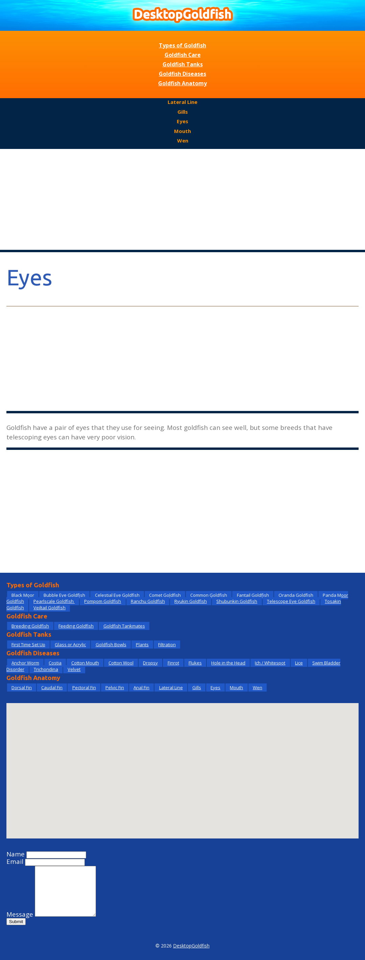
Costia (55, 663)
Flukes (195, 663)
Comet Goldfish (165, 595)
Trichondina (46, 669)
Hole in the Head (228, 663)
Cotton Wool (120, 663)
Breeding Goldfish (30, 626)
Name (15, 854)
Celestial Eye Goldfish (117, 595)
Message (19, 914)
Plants (142, 644)
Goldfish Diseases (182, 74)
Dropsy (150, 663)
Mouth (182, 131)
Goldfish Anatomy (182, 83)
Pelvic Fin (114, 687)
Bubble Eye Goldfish (64, 595)
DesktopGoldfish (191, 945)
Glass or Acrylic (70, 644)
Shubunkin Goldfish (236, 601)
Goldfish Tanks (183, 64)
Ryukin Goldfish (190, 601)
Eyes (182, 121)
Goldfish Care (183, 55)
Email (14, 861)
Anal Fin (141, 687)
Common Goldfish (208, 595)
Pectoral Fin (84, 687)
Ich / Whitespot (270, 663)
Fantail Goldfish (253, 595)
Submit (16, 921)
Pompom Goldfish (102, 601)
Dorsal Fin (21, 687)
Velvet (74, 669)
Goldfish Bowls (111, 644)
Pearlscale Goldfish (54, 601)
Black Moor (22, 595)
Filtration (167, 644)
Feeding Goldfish (76, 626)
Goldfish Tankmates (124, 626)
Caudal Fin (52, 687)
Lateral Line (182, 102)
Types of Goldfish (182, 45)
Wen (182, 140)
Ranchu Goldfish (148, 601)
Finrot (173, 663)
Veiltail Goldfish (49, 608)
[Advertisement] (182, 199)
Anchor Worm (25, 663)
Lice (299, 663)
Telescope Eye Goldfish (291, 601)
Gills (182, 111)
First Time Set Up (28, 644)
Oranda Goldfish (295, 595)
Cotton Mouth (85, 663)
